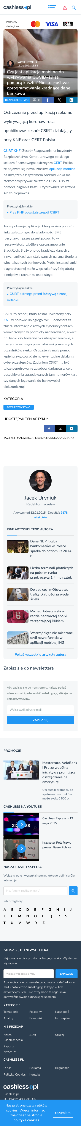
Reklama (35, 1068)
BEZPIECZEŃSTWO (17, 100)
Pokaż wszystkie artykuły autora (40, 654)
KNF (17, 139)
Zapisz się (66, 974)
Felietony (35, 1012)
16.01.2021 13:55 (27, 65)
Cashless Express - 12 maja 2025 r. (57, 820)
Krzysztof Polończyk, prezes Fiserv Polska (56, 845)
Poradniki (35, 1018)
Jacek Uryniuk (27, 62)
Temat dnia (10, 1012)
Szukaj (59, 1035)
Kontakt (34, 1075)
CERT (37, 139)
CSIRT (8, 150)
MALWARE (23, 438)
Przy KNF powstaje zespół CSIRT (33, 212)
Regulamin (62, 1068)
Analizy (8, 1018)
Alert (32, 1035)
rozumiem (63, 1112)
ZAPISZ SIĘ (40, 720)
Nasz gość (62, 1012)
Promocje (12, 751)
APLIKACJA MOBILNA (45, 438)
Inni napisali (63, 1018)
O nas (7, 1068)
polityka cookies (26, 1120)
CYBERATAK (66, 438)
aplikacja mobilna (62, 169)
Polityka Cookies (14, 1075)
